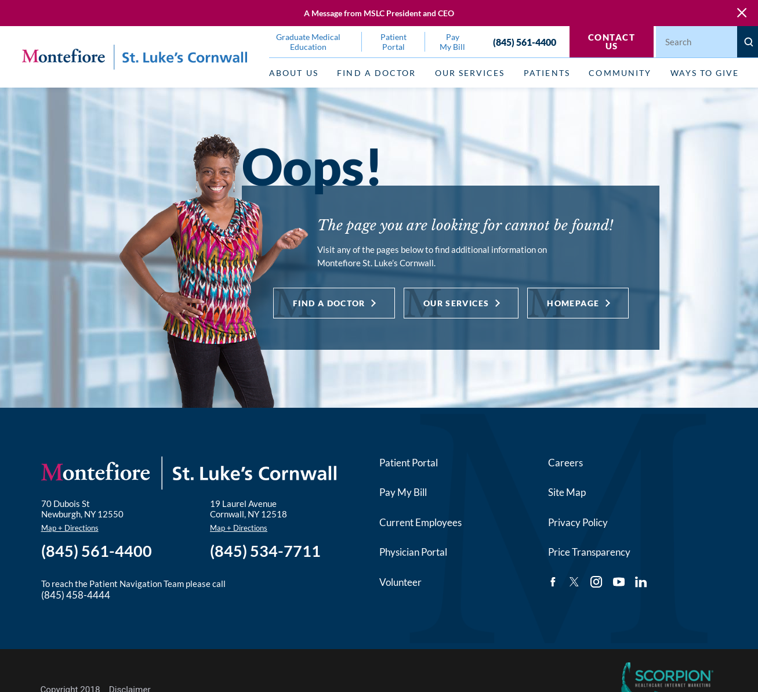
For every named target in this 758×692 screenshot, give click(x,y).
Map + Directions (70, 527)
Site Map (567, 492)
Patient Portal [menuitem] (393, 42)
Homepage (573, 303)
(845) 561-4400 (524, 42)
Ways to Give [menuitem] (704, 73)
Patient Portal (408, 462)
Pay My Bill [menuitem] (452, 42)
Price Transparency (589, 552)
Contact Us (612, 41)
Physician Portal (413, 552)
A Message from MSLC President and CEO (379, 13)
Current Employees (420, 522)
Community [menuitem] (620, 73)
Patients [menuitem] (547, 73)
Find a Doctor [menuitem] (376, 73)
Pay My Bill (403, 492)
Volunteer (400, 582)
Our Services (456, 303)
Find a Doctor (329, 303)
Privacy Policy (578, 522)
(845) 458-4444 (75, 595)
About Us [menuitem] (293, 73)
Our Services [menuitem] (470, 73)
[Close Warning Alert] (742, 13)
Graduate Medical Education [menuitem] (308, 42)
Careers (565, 462)
